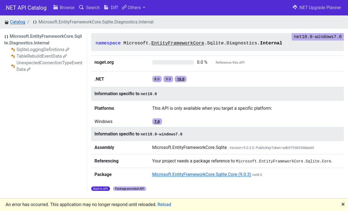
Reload (164, 204)
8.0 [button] (157, 79)
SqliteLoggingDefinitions (43, 49)
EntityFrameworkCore (177, 43)
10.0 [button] (180, 79)
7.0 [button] (157, 121)
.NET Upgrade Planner (317, 7)
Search (89, 7)
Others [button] (132, 7)
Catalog (17, 22)
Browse (64, 7)
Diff (111, 7)
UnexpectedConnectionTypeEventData (50, 66)
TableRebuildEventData (42, 56)
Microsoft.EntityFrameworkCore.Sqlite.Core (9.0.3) (201, 174)
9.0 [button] (168, 79)
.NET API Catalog (25, 7)
